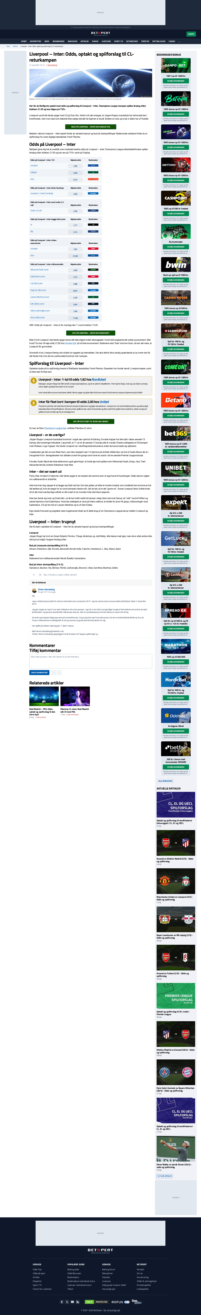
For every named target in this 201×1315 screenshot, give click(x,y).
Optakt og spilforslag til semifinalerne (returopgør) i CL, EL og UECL (174, 822)
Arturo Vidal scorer (37, 317)
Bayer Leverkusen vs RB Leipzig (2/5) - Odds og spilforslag (175, 936)
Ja (31, 224)
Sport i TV (118, 41)
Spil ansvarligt (78, 27)
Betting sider (73, 1269)
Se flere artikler (165, 1176)
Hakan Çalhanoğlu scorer (40, 310)
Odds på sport (39, 1273)
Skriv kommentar (39, 672)
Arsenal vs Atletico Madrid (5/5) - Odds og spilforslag (175, 860)
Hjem (8, 46)
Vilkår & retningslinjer (147, 1281)
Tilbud (70, 1289)
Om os (140, 1273)
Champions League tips (55, 428)
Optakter (73, 574)
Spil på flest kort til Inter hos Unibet (90, 421)
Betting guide (158, 41)
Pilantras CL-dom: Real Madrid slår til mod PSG (74, 710)
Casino (172, 41)
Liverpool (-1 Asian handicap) (41, 193)
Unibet (104, 401)
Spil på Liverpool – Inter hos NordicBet (90, 332)
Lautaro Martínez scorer (39, 296)
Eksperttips (35, 41)
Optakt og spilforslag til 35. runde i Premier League (173, 1013)
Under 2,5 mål (35, 210)
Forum (95, 41)
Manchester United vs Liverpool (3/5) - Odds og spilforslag (175, 898)
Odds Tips (37, 1269)
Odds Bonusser (74, 1273)
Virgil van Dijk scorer (38, 290)
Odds (47, 41)
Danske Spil (70, 343)
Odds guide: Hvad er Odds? (114, 1285)
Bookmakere (58, 41)
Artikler (85, 41)
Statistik (145, 41)
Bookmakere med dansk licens (81, 1281)
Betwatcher (132, 41)
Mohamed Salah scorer (39, 269)
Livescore (106, 41)
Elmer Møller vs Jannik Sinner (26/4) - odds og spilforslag (174, 1166)
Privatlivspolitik (144, 1285)
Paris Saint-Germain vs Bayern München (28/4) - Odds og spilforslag (175, 1089)
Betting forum (108, 1269)
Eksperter (37, 1281)
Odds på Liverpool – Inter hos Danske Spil (90, 126)
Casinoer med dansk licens (79, 1285)
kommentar (51, 65)
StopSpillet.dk (126, 27)
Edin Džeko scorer (37, 303)
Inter (32, 178)
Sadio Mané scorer (37, 276)
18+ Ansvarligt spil (111, 1310)
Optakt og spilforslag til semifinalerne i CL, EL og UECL (175, 1128)
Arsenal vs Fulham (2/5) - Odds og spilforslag (173, 975)
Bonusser (72, 41)
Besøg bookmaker (175, 80)
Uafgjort (33, 172)
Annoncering (142, 1277)
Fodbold (66, 574)
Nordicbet (99, 379)
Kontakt (140, 1269)
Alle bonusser (165, 780)
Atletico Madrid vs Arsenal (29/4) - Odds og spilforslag (175, 1051)
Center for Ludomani (42, 1289)
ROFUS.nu (96, 27)
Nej (31, 231)
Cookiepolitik (142, 1289)
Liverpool (33, 165)
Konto (191, 34)
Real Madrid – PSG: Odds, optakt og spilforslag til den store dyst (42, 711)
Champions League (55, 574)
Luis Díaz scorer (36, 283)
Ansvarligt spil (108, 1289)
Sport (24, 41)
